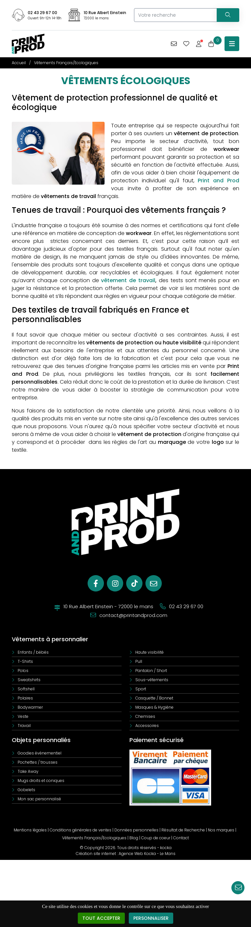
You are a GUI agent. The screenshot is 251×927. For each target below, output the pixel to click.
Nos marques (221, 830)
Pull (138, 661)
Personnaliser (151, 918)
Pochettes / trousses (38, 762)
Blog (133, 838)
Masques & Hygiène (154, 707)
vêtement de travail (128, 280)
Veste (23, 716)
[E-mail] (153, 583)
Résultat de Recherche (183, 830)
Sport (140, 689)
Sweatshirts (29, 679)
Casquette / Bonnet (154, 698)
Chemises (145, 716)
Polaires (25, 698)
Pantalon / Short (151, 670)
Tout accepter (101, 918)
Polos (23, 670)
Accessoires (147, 725)
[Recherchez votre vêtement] (227, 15)
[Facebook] (96, 583)
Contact (181, 838)
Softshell (26, 689)
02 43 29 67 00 (42, 12)
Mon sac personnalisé (39, 799)
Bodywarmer (30, 707)
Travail (24, 725)
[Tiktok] (134, 583)
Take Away (28, 771)
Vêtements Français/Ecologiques (94, 838)
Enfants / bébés (33, 652)
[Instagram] (115, 583)
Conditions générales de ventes (80, 830)
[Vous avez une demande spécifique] (173, 43)
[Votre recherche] (175, 15)
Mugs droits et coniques (41, 780)
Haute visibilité (149, 652)
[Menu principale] (232, 43)
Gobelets (26, 789)
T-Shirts (25, 661)
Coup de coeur (155, 838)
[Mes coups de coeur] (186, 43)
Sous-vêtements (151, 679)
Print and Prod (218, 180)
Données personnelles (136, 830)
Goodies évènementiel (39, 753)
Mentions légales (30, 830)
